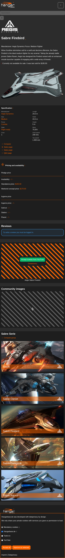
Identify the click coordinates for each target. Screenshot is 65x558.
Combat (4, 124)
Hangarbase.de (9, 531)
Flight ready (5, 129)
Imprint (4, 555)
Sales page (6, 147)
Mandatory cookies (11, 527)
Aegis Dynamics (7, 114)
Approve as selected (21, 547)
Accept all (6, 547)
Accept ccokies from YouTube (32, 259)
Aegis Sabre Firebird (32, 280)
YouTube (7, 540)
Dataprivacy (32, 263)
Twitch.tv (7, 536)
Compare (6, 144)
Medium (4, 119)
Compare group (8, 338)
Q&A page (6, 153)
